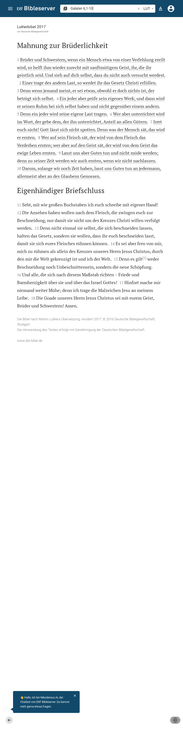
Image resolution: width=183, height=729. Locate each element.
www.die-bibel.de (29, 723)
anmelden (128, 55)
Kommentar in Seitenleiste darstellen (137, 137)
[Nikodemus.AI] (9, 709)
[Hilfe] (176, 33)
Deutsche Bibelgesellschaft (35, 31)
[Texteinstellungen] (161, 9)
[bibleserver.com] (36, 9)
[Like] (106, 33)
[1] (26, 563)
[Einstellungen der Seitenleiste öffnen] (170, 33)
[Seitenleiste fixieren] (97, 20)
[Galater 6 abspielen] (141, 222)
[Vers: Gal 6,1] (135, 24)
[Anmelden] (171, 9)
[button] (10, 8)
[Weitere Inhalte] (141, 84)
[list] (141, 155)
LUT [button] (149, 8)
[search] (103, 8)
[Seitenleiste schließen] (97, 376)
